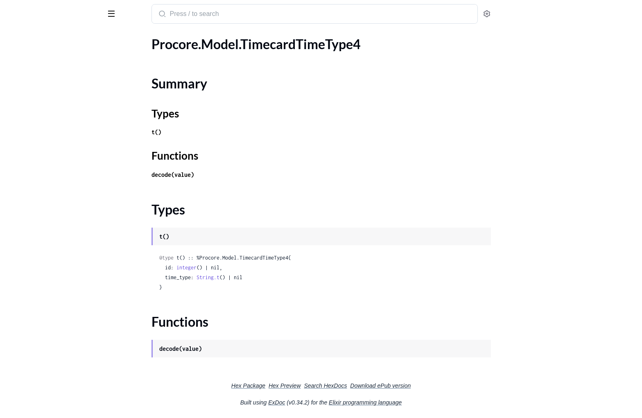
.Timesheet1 (23, 126)
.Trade (14, 325)
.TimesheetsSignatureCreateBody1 (55, 247)
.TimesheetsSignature (36, 225)
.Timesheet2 (23, 137)
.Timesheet (21, 115)
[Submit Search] (223, 14)
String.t (269, 277)
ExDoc (338, 402)
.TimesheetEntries (31, 170)
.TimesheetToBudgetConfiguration (54, 214)
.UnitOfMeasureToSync (39, 369)
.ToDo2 (16, 303)
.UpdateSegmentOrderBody (45, 391)
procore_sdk (28, 10)
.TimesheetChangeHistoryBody (50, 159)
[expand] (115, 55)
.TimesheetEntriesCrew (39, 203)
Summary (27, 69)
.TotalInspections (30, 314)
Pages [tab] (15, 38)
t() (218, 132)
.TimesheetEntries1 (33, 181)
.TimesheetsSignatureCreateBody (53, 236)
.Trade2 (16, 347)
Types (22, 79)
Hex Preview (346, 385)
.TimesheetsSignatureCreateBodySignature (58, 269)
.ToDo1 (16, 292)
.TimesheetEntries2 (33, 192)
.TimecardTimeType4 (35, 55)
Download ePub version (441, 385)
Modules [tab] (46, 38)
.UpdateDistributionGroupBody (51, 380)
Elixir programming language (426, 402)
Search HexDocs (386, 385)
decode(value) (234, 174)
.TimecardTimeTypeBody (40, 104)
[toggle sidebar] (112, 13)
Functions (28, 89)
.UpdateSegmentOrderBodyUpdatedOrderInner (58, 402)
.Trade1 (16, 336)
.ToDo (14, 281)
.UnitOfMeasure (29, 358)
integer (248, 267)
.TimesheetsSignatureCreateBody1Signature (58, 258)
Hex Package (310, 385)
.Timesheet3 (23, 148)
